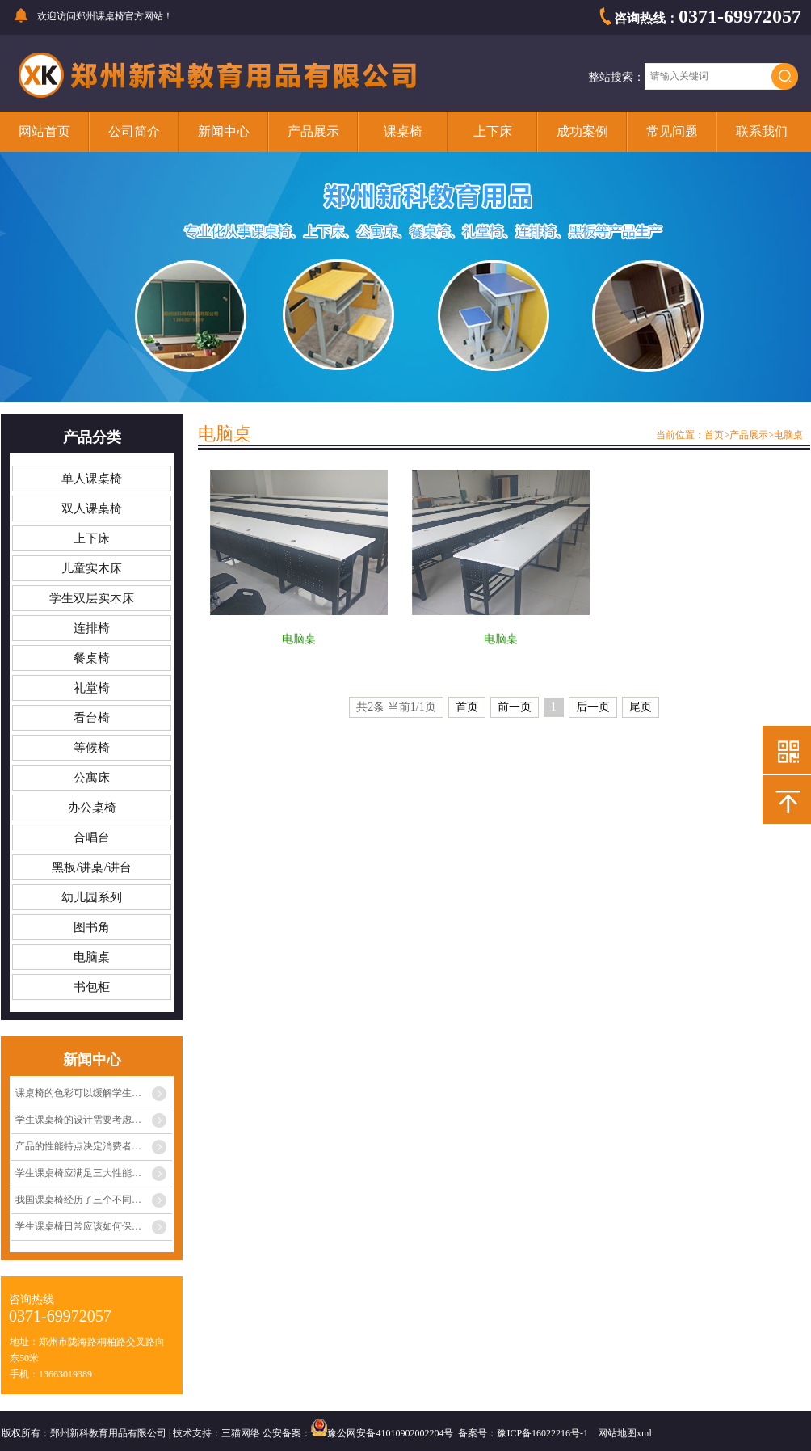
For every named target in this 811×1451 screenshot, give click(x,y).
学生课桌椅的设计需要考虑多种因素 (92, 1119)
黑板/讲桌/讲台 (91, 867)
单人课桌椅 (91, 478)
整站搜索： (616, 77)
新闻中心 (224, 131)
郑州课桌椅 (100, 16)
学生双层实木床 (91, 598)
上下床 (492, 131)
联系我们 (762, 131)
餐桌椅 (92, 658)
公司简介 (134, 131)
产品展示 (313, 131)
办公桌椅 (92, 807)
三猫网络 (240, 1433)
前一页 (515, 707)
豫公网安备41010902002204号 (390, 1433)
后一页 (593, 707)
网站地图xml (625, 1433)
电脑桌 (92, 957)
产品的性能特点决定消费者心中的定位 (93, 1146)
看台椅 (92, 717)
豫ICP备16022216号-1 (542, 1433)
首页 (714, 435)
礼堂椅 (92, 687)
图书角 (92, 927)
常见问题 (672, 131)
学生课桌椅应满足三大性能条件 (83, 1173)
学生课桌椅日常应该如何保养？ (83, 1226)
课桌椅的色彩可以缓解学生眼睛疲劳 (92, 1093)
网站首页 (44, 131)
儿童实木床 (91, 568)
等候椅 (92, 747)
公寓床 (92, 777)
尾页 (640, 707)
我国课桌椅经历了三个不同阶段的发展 (93, 1199)
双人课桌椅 (91, 508)
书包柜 (92, 987)
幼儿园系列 (91, 897)
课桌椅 (403, 131)
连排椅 (92, 628)
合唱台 (92, 837)
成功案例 (582, 131)
